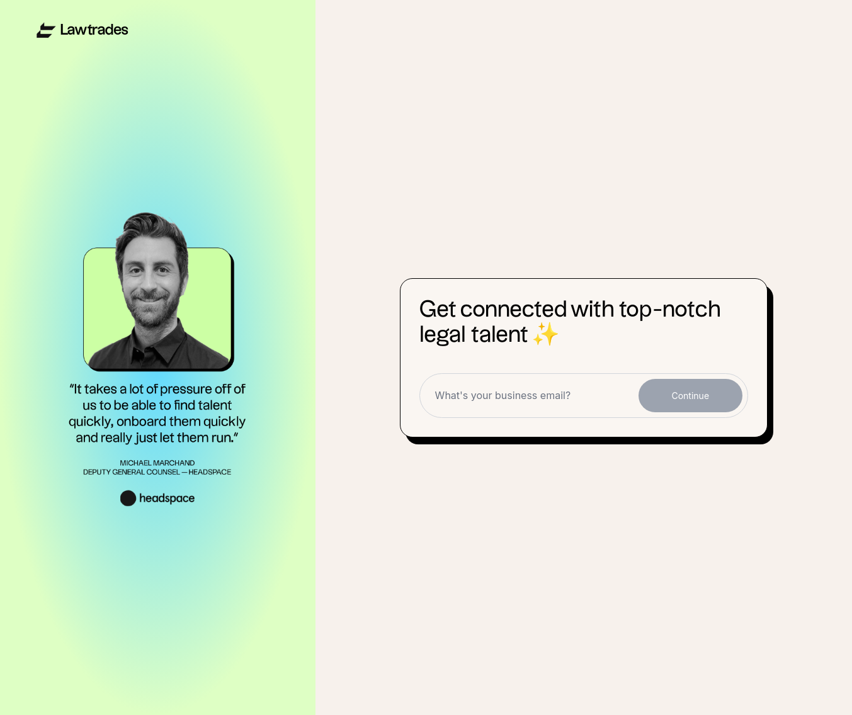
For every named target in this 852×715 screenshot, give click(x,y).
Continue (690, 395)
